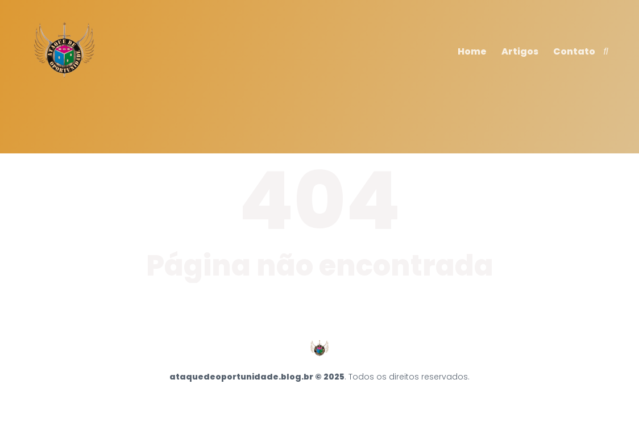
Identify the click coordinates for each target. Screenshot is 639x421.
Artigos (519, 51)
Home (472, 51)
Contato (574, 51)
